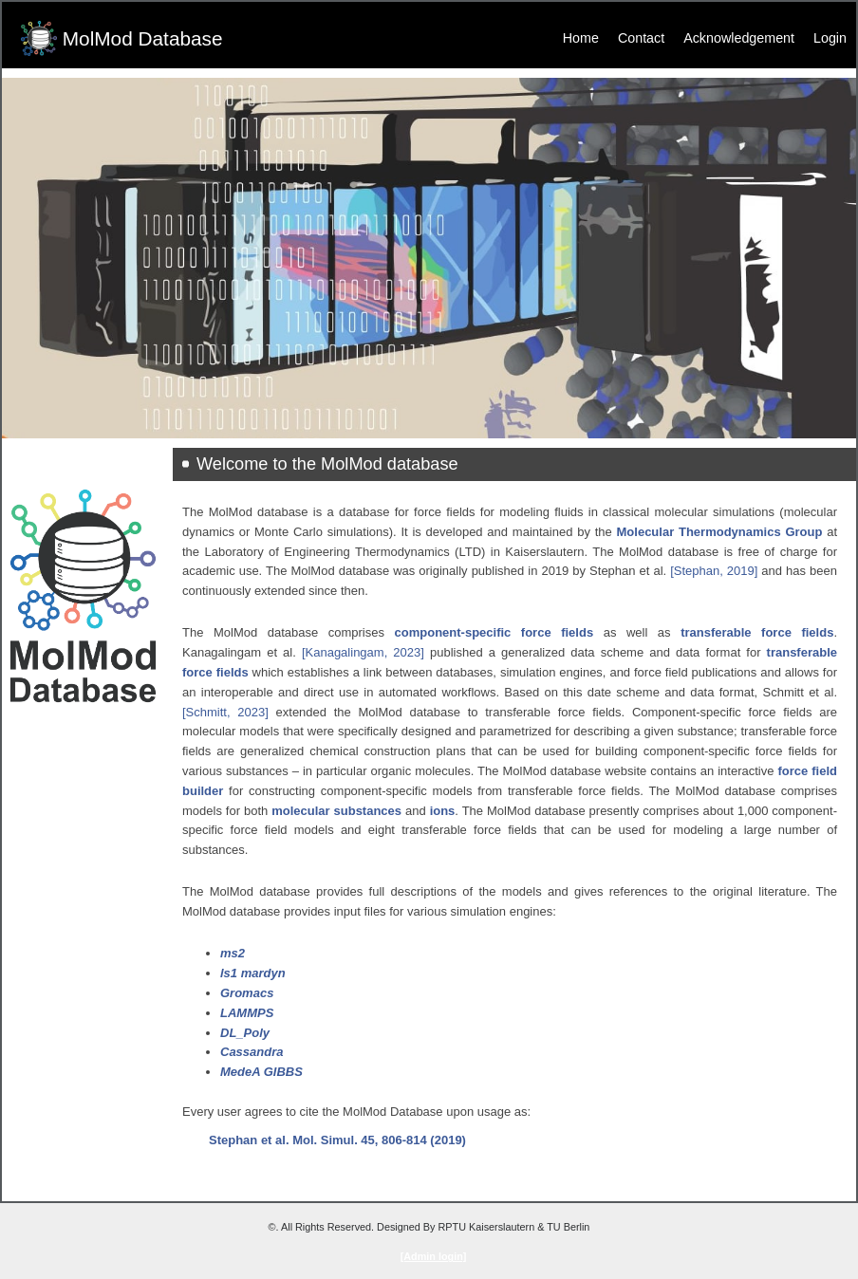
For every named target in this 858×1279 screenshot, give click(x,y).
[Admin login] (434, 1256)
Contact (641, 38)
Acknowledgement (738, 38)
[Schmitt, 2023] (225, 712)
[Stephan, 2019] (713, 571)
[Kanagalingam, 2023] (363, 652)
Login (830, 38)
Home (581, 38)
